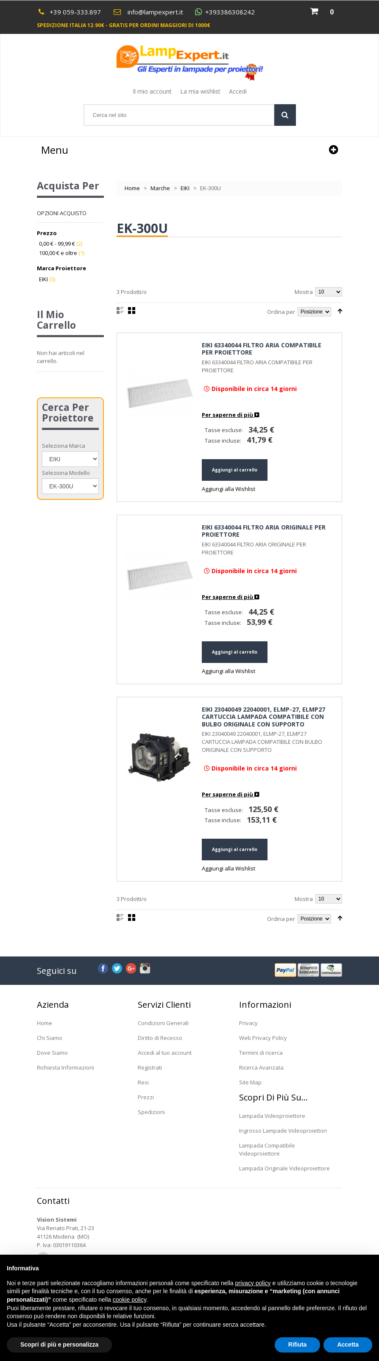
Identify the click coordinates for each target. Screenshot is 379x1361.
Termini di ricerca (261, 1052)
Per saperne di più (230, 415)
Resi (143, 1082)
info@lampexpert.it (155, 12)
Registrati (150, 1067)
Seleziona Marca (63, 445)
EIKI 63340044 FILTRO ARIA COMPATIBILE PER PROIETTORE (261, 349)
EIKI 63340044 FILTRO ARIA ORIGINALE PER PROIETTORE (264, 531)
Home (132, 188)
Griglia (131, 310)
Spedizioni (151, 1112)
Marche (160, 188)
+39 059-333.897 (75, 12)
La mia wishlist (200, 91)
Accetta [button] (348, 1344)
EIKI (185, 188)
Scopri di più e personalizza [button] (59, 1344)
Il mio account (152, 91)
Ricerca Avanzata (261, 1067)
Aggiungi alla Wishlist (228, 489)
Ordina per (281, 312)
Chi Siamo (49, 1038)
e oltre (58, 253)
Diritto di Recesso (160, 1038)
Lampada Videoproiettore (272, 1116)
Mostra (304, 292)
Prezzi (146, 1097)
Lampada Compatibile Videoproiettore (267, 1149)
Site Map (250, 1082)
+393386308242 (230, 12)
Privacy (248, 1023)
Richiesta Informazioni (65, 1067)
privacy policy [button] (253, 1283)
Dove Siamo (52, 1052)
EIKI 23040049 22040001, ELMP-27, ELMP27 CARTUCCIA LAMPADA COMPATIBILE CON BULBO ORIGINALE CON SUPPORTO (263, 716)
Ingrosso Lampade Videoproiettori (283, 1130)
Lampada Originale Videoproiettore (284, 1168)
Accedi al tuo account (165, 1052)
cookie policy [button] (129, 1299)
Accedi (238, 91)
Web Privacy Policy (263, 1038)
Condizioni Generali (163, 1023)
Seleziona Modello (66, 473)
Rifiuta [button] (297, 1344)
